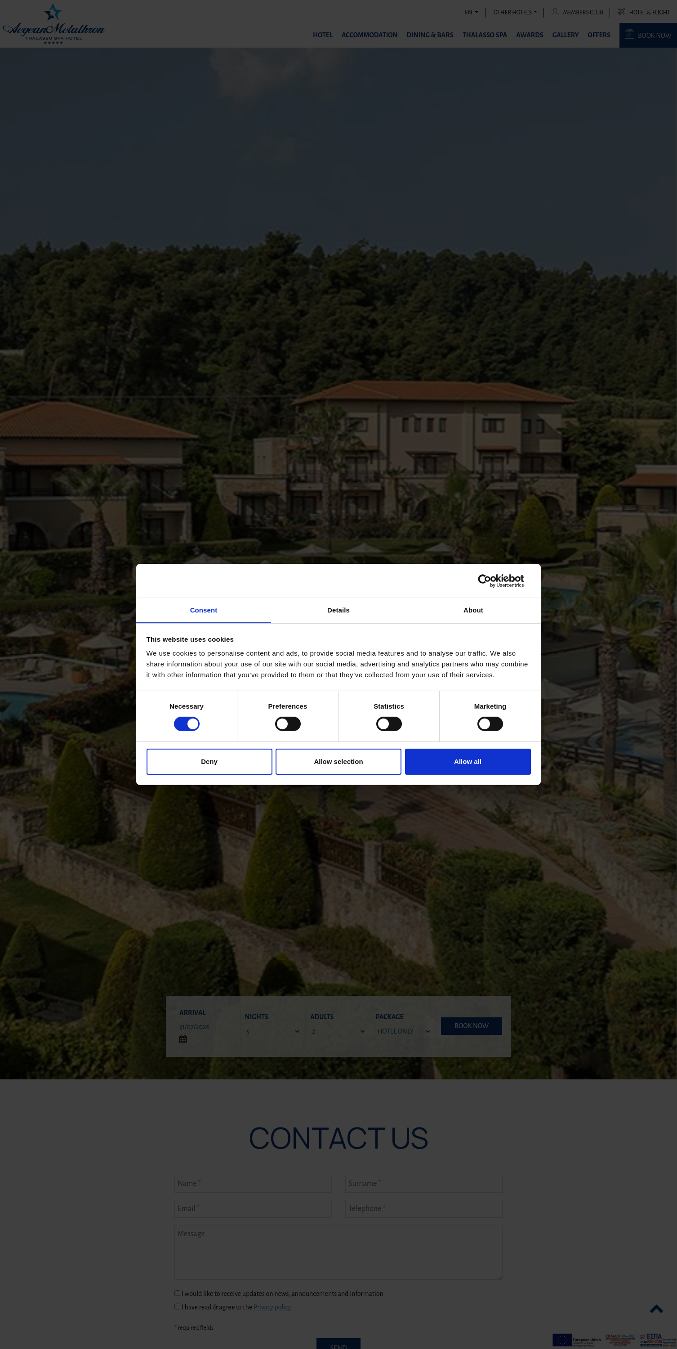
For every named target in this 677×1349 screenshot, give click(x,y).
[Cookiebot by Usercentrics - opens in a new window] (491, 580)
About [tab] (473, 609)
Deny (209, 761)
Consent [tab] (204, 609)
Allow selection (338, 761)
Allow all (467, 761)
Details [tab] (338, 609)
